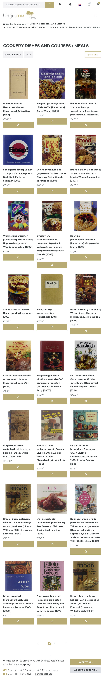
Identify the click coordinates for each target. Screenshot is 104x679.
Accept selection (85, 670)
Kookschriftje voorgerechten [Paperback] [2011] (47, 313)
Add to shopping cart (18, 125)
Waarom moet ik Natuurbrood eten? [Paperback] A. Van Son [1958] (16, 109)
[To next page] (63, 643)
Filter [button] (93, 54)
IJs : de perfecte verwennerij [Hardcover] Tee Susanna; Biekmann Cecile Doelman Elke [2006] (51, 526)
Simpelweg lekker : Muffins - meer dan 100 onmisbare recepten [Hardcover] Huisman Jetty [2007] (50, 383)
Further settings (43, 674)
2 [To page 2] (54, 643)
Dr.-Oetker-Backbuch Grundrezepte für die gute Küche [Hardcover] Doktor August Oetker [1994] (84, 383)
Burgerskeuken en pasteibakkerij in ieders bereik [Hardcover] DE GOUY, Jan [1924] (16, 451)
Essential (12, 670)
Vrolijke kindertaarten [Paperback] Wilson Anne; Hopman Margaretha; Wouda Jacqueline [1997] (18, 241)
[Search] (49, 5)
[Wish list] (88, 4)
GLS (10, 674)
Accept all (86, 662)
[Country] (79, 4)
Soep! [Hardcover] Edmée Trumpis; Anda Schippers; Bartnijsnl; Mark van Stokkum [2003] (18, 175)
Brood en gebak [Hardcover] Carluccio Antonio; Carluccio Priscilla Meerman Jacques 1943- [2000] (18, 603)
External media (50, 670)
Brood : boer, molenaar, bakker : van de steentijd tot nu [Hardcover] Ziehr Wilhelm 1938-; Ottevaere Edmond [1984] (17, 526)
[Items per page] (28, 54)
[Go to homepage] (14, 24)
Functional (26, 674)
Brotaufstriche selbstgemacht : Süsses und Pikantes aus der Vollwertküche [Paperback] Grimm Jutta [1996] (51, 454)
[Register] (70, 4)
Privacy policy (23, 664)
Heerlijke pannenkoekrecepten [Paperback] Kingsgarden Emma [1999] (85, 241)
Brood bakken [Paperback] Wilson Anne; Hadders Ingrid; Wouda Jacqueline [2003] (85, 175)
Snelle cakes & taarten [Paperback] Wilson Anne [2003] (17, 313)
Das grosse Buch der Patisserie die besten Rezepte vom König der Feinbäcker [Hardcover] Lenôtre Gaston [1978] (50, 603)
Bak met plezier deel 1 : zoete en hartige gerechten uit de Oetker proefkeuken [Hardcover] (84, 109)
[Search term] (24, 5)
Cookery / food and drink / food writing (30, 27)
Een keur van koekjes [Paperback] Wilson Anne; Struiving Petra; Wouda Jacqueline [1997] (51, 175)
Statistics (29, 670)
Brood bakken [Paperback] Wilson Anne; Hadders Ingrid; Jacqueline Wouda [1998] (85, 315)
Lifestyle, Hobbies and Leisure (47, 24)
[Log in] (60, 4)
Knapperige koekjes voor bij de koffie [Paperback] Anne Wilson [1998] (51, 107)
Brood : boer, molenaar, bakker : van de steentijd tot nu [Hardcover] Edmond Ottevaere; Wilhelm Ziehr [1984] (84, 603)
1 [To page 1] (49, 643)
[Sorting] (13, 54)
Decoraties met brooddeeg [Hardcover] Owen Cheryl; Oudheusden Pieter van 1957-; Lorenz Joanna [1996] (84, 454)
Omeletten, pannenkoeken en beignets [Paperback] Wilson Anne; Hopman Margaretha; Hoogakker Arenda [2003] (50, 245)
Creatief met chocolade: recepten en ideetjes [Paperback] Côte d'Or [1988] (17, 381)
